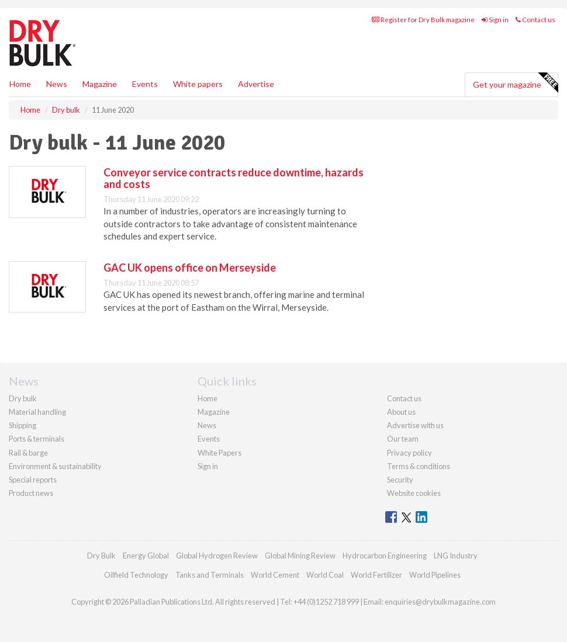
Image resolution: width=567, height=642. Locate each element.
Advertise (256, 84)
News (207, 425)
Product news (31, 493)
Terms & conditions (418, 466)
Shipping (22, 425)
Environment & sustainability (55, 466)
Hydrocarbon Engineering (385, 555)
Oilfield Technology (136, 574)
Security (400, 479)
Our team (403, 438)
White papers (198, 84)
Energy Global (146, 555)
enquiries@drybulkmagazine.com (440, 601)
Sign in (495, 19)
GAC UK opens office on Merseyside (189, 267)
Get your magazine (515, 83)
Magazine (99, 84)
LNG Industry (456, 555)
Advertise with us (415, 425)
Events (145, 84)
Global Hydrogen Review (217, 555)
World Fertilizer (376, 574)
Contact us (535, 19)
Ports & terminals (36, 438)
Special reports (33, 479)
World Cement (275, 574)
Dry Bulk (101, 555)
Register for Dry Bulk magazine (423, 19)
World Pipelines (435, 574)
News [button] (56, 84)
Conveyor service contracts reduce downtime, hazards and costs (233, 178)
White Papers (219, 452)
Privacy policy (409, 452)
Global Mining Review (300, 555)
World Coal (325, 574)
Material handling (37, 412)
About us (401, 412)
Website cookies (414, 493)
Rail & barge (28, 452)
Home (20, 84)
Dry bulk (23, 398)
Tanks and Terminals (209, 574)
